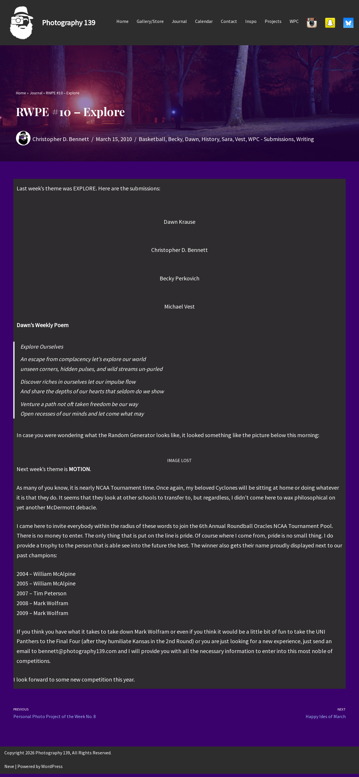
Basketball (152, 139)
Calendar (203, 21)
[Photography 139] (49, 22)
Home (122, 21)
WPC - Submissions (271, 139)
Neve (9, 769)
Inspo (250, 21)
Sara (227, 139)
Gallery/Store (149, 21)
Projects (272, 21)
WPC (294, 21)
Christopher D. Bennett (61, 139)
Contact (229, 21)
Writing (305, 139)
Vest (240, 139)
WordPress (52, 769)
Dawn (192, 139)
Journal (179, 21)
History (210, 139)
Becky (175, 139)
